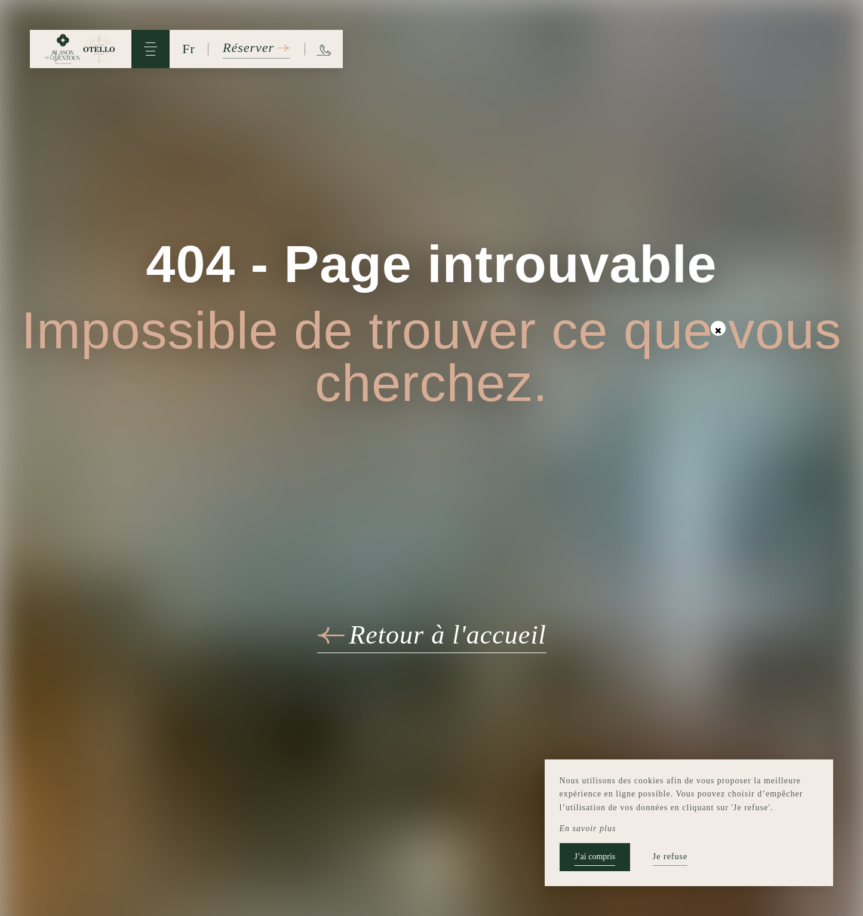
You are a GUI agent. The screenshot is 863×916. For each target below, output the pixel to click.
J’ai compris (595, 856)
